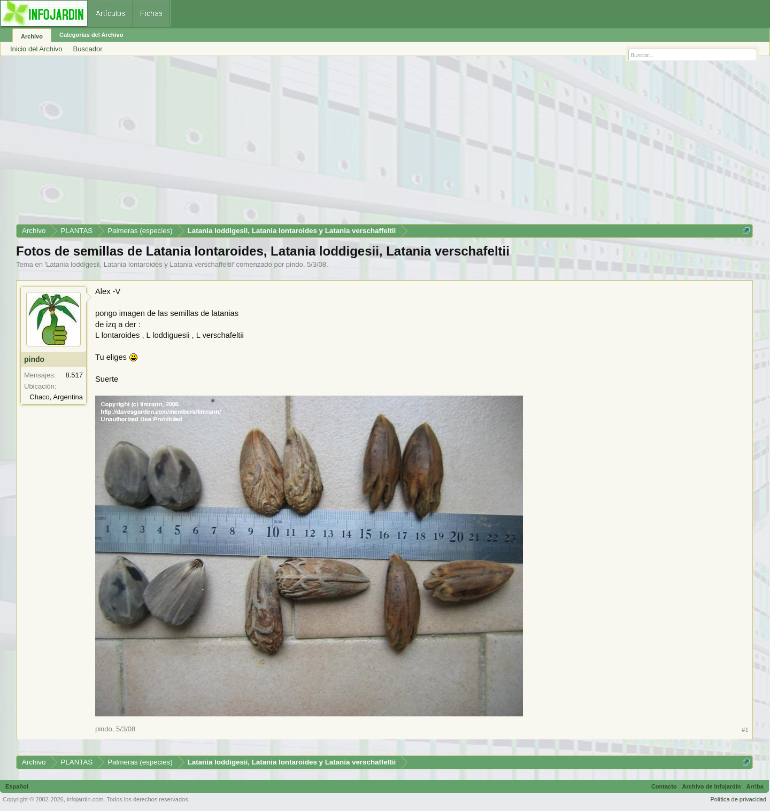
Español (16, 786)
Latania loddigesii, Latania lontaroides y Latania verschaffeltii (139, 264)
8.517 (74, 375)
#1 (745, 729)
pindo (294, 264)
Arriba (755, 786)
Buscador (88, 49)
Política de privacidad (738, 799)
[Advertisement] (337, 144)
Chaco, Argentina (56, 397)
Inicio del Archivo (36, 49)
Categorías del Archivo (91, 35)
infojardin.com (85, 799)
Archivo (32, 36)
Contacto (664, 786)
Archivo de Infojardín (711, 786)
